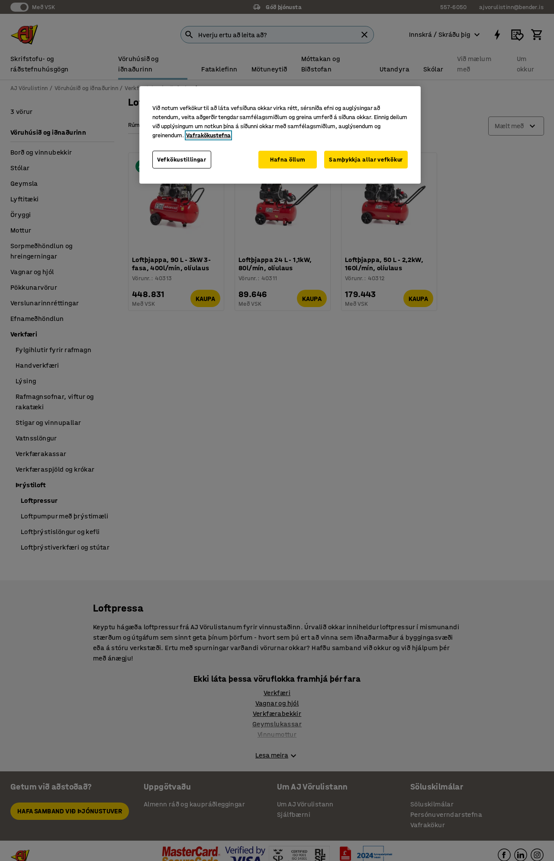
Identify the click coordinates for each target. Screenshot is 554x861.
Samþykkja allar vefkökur (366, 159)
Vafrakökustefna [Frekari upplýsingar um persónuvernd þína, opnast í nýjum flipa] (208, 135)
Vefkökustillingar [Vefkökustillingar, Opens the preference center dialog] (181, 159)
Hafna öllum (288, 159)
